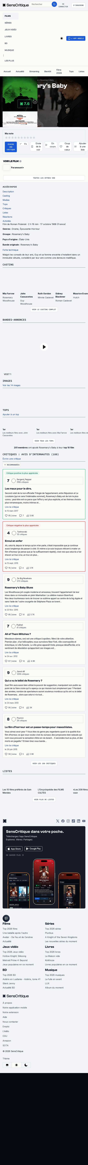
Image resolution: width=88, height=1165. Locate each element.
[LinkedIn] (78, 822)
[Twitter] (57, 822)
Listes (7, 771)
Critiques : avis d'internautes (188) (31, 454)
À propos (7, 1003)
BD (5, 970)
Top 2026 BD (9, 975)
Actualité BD (9, 987)
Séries (49, 923)
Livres (49, 947)
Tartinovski (22, 532)
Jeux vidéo (10, 947)
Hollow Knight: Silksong (14, 956)
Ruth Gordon (44, 293)
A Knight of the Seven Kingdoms (61, 937)
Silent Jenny (9, 983)
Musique (51, 970)
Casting (8, 264)
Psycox (20, 718)
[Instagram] (68, 822)
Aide (5, 1017)
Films (6, 923)
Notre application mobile (15, 1007)
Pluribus (49, 933)
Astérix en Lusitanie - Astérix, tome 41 (21, 979)
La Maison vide (52, 956)
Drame (15, 229)
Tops (6, 410)
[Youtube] (83, 822)
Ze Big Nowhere (24, 578)
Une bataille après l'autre (15, 933)
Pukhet (20, 625)
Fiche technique (10, 250)
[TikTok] (73, 822)
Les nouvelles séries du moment (61, 941)
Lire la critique (12, 507)
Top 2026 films (10, 928)
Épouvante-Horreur (30, 229)
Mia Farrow (8, 293)
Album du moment (54, 987)
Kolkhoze (49, 960)
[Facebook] (62, 822)
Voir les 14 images (11, 385)
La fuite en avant (53, 979)
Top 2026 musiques (54, 975)
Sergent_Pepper (24, 479)
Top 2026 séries (53, 928)
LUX (47, 983)
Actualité (7, 941)
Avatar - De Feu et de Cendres (18, 937)
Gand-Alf (21, 671)
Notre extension (11, 1012)
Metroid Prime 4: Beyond (15, 960)
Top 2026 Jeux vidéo (13, 952)
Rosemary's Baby (47, 80)
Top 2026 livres (52, 952)
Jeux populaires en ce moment (18, 964)
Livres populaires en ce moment (61, 964)
